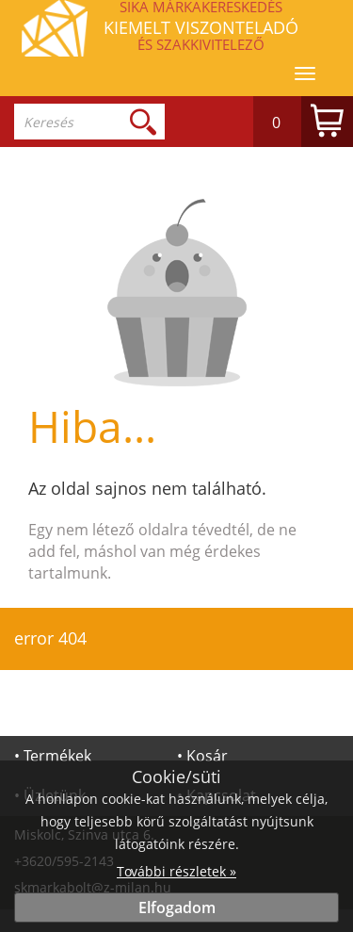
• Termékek (52, 755)
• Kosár (202, 755)
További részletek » (176, 871)
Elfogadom (177, 907)
